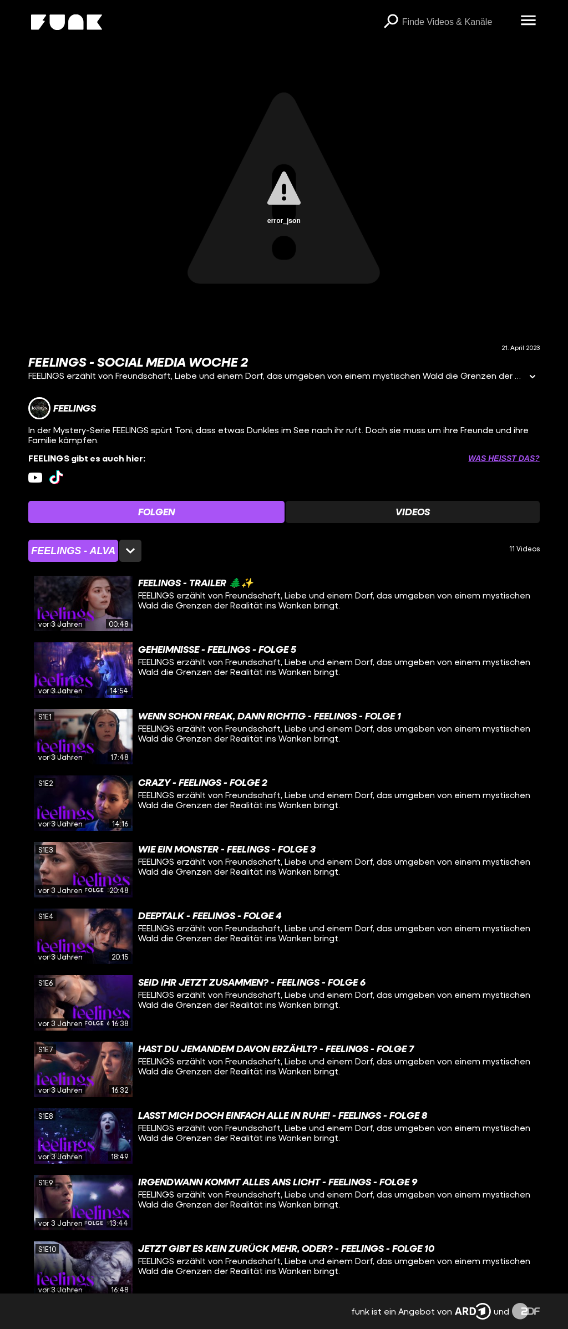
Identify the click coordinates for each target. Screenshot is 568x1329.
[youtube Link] (35, 477)
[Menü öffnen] (529, 21)
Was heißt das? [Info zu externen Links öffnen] (503, 458)
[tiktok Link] (56, 477)
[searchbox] (457, 22)
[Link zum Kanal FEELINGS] (62, 408)
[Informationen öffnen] (532, 377)
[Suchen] (391, 22)
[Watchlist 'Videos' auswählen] (413, 512)
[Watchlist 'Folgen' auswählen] (156, 512)
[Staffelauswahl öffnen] (84, 551)
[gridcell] (284, 603)
